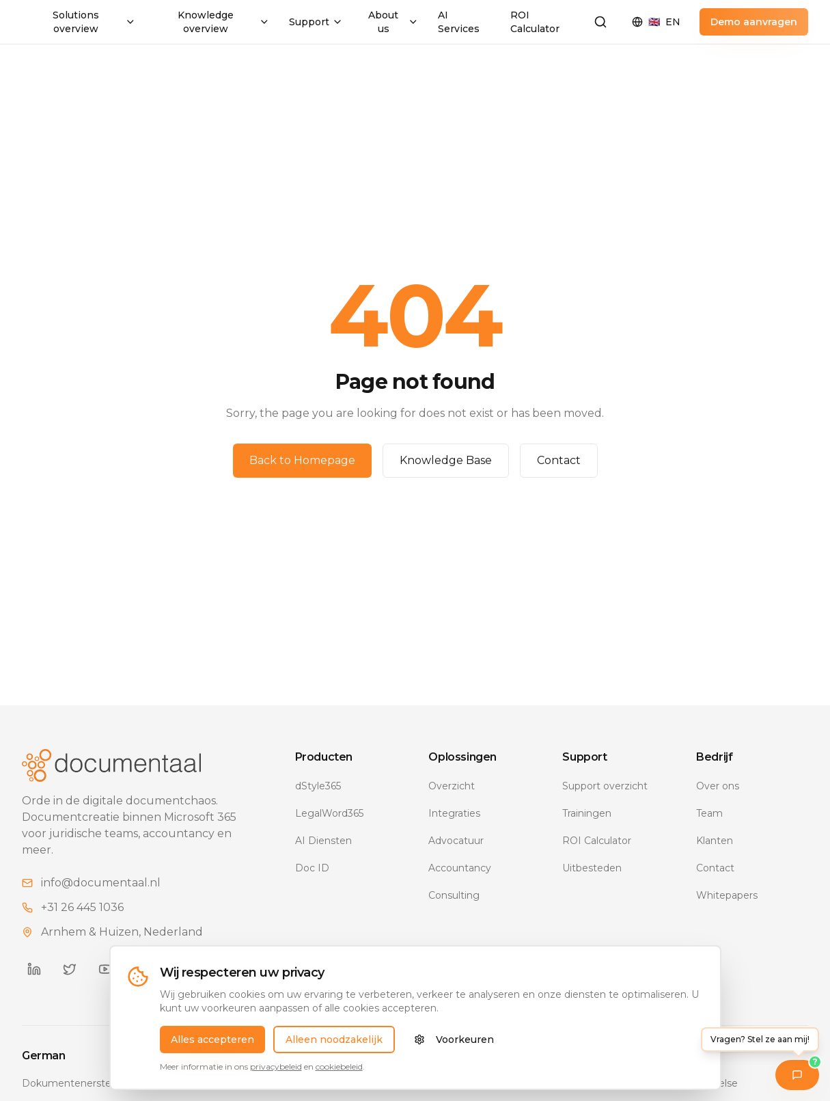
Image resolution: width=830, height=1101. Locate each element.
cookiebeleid (339, 1066)
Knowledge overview (224, 22)
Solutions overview (94, 22)
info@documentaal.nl (101, 882)
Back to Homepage (302, 460)
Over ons (717, 786)
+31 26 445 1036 (82, 907)
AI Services (459, 22)
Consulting (454, 895)
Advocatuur (456, 840)
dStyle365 (318, 786)
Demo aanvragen (753, 22)
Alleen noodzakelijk (334, 1039)
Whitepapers (727, 895)
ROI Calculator (534, 22)
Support (316, 22)
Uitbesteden (592, 868)
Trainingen (586, 813)
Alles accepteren (212, 1039)
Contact (559, 460)
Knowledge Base (446, 460)
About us (393, 22)
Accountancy (459, 868)
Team (709, 813)
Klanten (714, 840)
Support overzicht (605, 786)
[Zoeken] (600, 22)
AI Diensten (323, 840)
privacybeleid (276, 1066)
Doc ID (312, 868)
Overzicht (451, 786)
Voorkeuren (454, 1039)
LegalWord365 (329, 813)
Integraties (454, 813)
